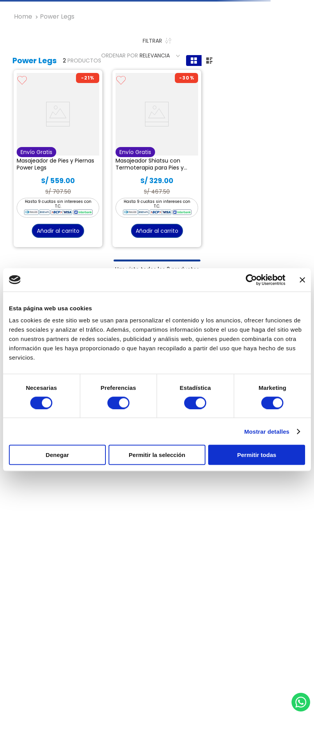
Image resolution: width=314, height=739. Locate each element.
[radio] (194, 60)
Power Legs (57, 16)
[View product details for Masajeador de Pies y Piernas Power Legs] (58, 158)
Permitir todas (256, 455)
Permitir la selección (157, 455)
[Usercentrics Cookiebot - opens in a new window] (251, 280)
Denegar (57, 455)
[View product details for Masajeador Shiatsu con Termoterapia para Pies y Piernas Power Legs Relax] (156, 158)
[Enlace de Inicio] (23, 16)
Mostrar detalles (267, 431)
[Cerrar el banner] (302, 279)
